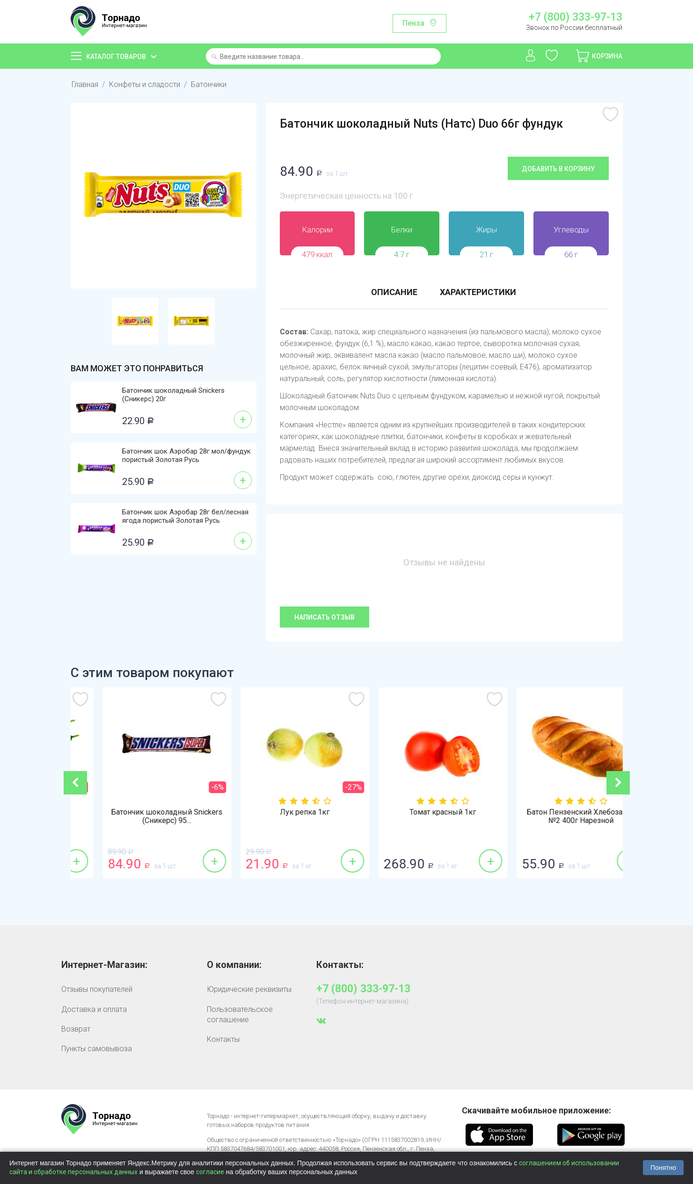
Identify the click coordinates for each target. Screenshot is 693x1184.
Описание (394, 292)
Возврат (75, 1029)
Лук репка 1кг (415, 812)
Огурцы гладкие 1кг (139, 812)
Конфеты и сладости (144, 84)
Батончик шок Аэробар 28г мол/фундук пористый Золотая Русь (186, 455)
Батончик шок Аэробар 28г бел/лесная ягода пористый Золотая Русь (185, 516)
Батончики (208, 84)
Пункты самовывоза (96, 1048)
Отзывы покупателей (96, 989)
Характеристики (478, 292)
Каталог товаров (116, 56)
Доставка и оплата (94, 1009)
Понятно (663, 1167)
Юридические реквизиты (249, 989)
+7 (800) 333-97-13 (575, 17)
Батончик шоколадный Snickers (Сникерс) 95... (277, 816)
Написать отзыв (324, 617)
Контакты (223, 1039)
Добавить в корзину (558, 169)
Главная (85, 84)
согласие (210, 1172)
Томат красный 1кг (553, 812)
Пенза (413, 23)
